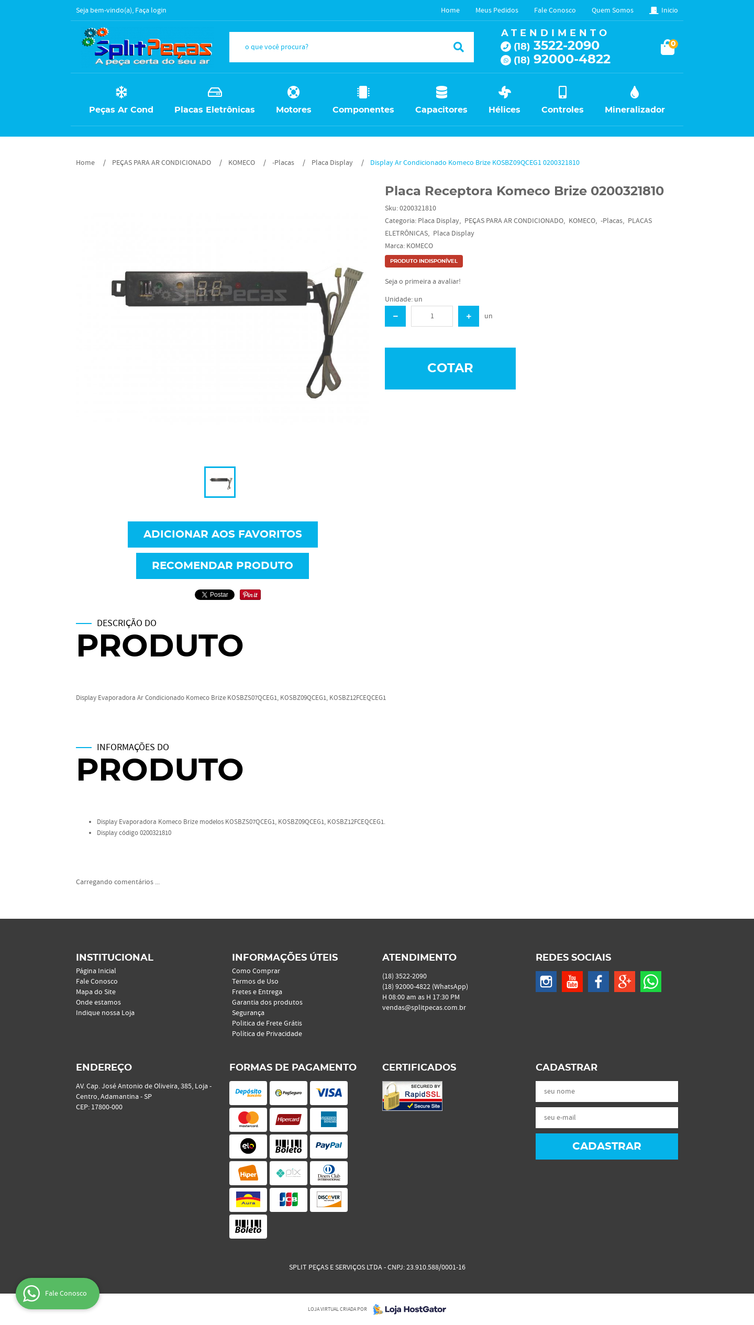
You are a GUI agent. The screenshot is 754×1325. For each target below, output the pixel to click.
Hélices (504, 110)
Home (450, 10)
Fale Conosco (555, 10)
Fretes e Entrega (257, 992)
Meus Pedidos (496, 10)
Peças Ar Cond (121, 110)
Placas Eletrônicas (214, 110)
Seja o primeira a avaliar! (423, 281)
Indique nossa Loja (105, 1013)
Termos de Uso (255, 981)
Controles (562, 110)
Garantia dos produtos (267, 1002)
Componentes (363, 110)
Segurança (248, 1013)
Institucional (114, 958)
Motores (294, 110)
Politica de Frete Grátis (267, 1023)
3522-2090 (557, 46)
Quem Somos (613, 10)
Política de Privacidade (267, 1034)
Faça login (151, 10)
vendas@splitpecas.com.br (424, 1007)
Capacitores (441, 110)
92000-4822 (562, 59)
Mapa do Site (96, 992)
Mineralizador (635, 110)
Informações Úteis (285, 958)
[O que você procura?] (458, 47)
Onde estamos (98, 1002)
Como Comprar (256, 971)
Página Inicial (96, 971)
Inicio (669, 10)
